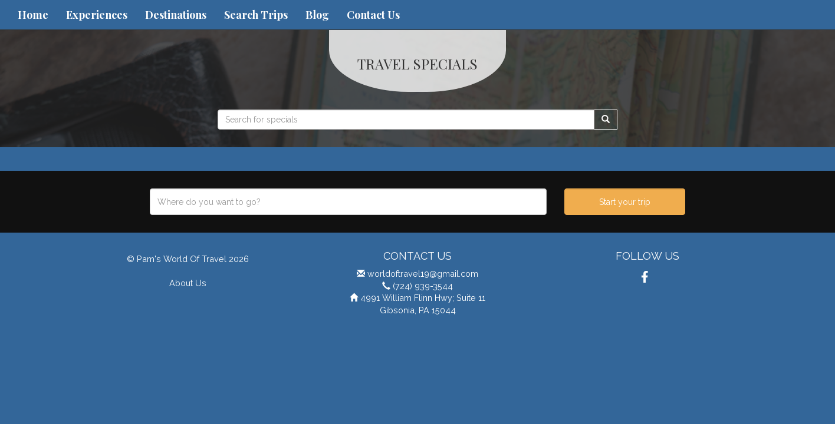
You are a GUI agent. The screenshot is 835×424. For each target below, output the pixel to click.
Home (33, 15)
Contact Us (373, 15)
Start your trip (624, 202)
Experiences (96, 15)
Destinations (175, 15)
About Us (187, 283)
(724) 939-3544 (423, 286)
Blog (317, 15)
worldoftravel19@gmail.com (422, 274)
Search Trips (256, 15)
